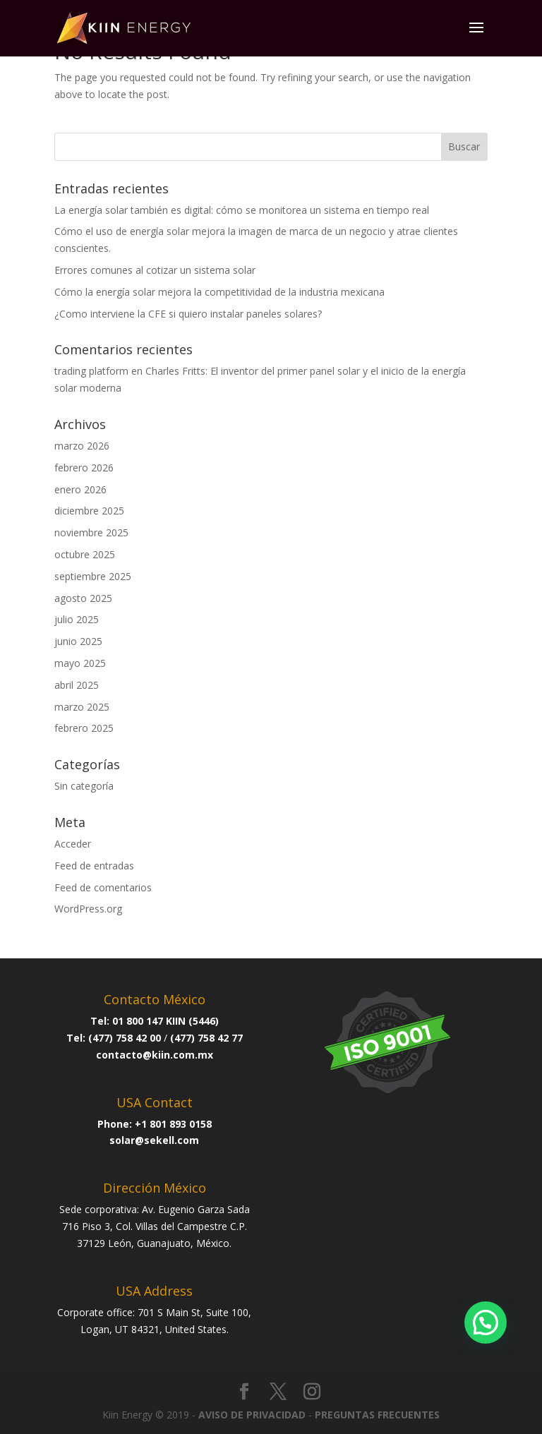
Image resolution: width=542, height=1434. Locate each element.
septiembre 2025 (92, 576)
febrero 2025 (84, 728)
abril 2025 (76, 685)
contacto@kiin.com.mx (154, 1054)
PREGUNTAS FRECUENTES (377, 1414)
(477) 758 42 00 (124, 1037)
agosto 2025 (83, 598)
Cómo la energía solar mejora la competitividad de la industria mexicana (219, 292)
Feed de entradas (94, 865)
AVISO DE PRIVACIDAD (252, 1414)
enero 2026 (80, 489)
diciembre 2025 (89, 510)
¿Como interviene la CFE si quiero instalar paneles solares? (188, 313)
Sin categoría (84, 786)
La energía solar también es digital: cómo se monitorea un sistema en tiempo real (241, 210)
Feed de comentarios (103, 887)
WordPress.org (88, 908)
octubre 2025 (84, 554)
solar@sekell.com (154, 1140)
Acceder (72, 843)
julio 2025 (76, 619)
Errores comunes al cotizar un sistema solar (154, 270)
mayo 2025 (80, 663)
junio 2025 (78, 641)
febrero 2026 (84, 467)
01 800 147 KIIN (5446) (165, 1021)
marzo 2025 (81, 706)
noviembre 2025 (91, 532)
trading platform (91, 371)
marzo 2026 (81, 445)
